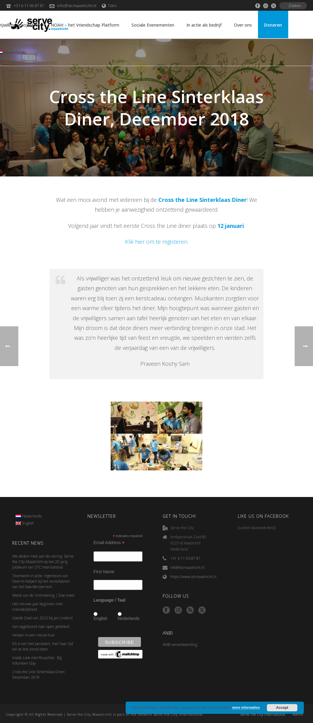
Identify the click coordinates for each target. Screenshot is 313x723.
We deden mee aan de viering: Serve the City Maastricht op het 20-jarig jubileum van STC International (43, 562)
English (101, 618)
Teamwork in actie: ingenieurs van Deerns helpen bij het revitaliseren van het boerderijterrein (41, 581)
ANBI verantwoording (180, 644)
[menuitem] (29, 516)
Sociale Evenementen (152, 25)
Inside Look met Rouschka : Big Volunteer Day (37, 660)
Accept (282, 708)
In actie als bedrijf (204, 25)
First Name (104, 571)
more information (246, 707)
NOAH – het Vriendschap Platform (85, 25)
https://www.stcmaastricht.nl (193, 576)
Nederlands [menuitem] (32, 516)
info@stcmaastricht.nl (76, 5)
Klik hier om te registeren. (156, 241)
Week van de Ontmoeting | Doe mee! (43, 595)
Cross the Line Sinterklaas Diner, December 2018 (39, 674)
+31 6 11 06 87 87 (29, 5)
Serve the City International (262, 714)
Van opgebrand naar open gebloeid (40, 626)
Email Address (109, 543)
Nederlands (129, 618)
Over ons (243, 25)
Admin (298, 714)
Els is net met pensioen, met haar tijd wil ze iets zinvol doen (42, 646)
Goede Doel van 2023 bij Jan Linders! (42, 618)
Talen (109, 5)
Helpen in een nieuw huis (33, 635)
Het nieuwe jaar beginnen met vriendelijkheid (37, 606)
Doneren (273, 25)
